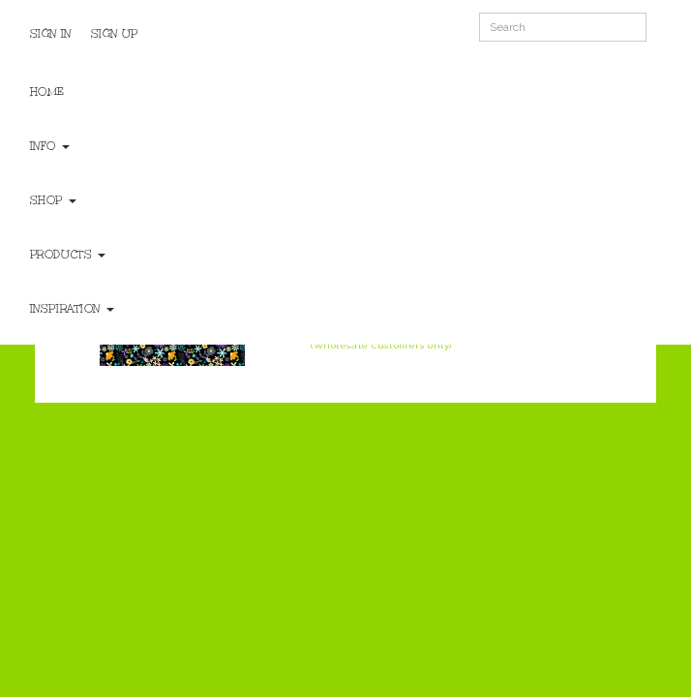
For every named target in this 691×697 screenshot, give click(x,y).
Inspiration (72, 309)
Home (47, 92)
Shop (53, 200)
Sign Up (114, 34)
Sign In (51, 34)
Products (67, 254)
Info (50, 146)
